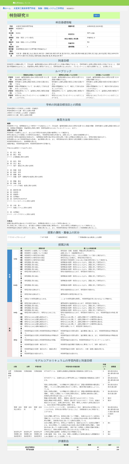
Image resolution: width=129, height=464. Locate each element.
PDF (97, 15)
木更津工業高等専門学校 (24, 8)
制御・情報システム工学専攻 (51, 8)
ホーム (7, 8)
